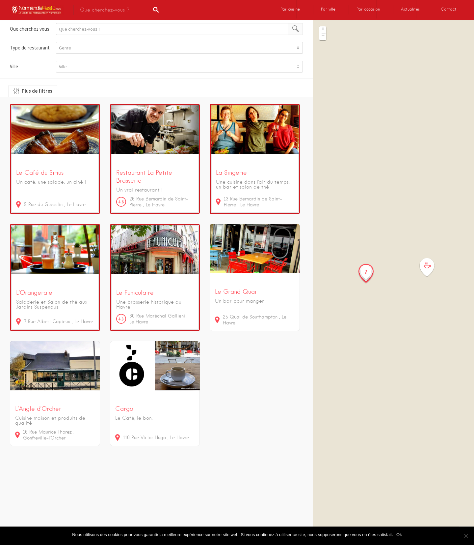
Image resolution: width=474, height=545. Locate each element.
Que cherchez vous (29, 29)
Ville (14, 66)
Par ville (328, 9)
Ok (399, 534)
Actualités (410, 9)
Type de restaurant (30, 48)
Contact (448, 9)
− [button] (323, 36)
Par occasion (368, 9)
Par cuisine (290, 9)
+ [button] (323, 29)
